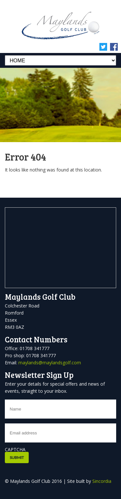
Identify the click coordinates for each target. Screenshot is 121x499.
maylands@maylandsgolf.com (49, 362)
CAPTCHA (15, 449)
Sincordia (101, 481)
